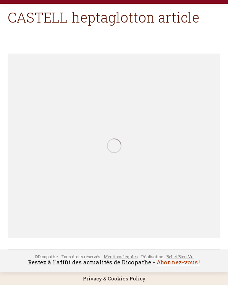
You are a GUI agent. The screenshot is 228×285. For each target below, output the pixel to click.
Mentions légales (120, 256)
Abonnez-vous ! (179, 262)
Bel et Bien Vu (180, 256)
